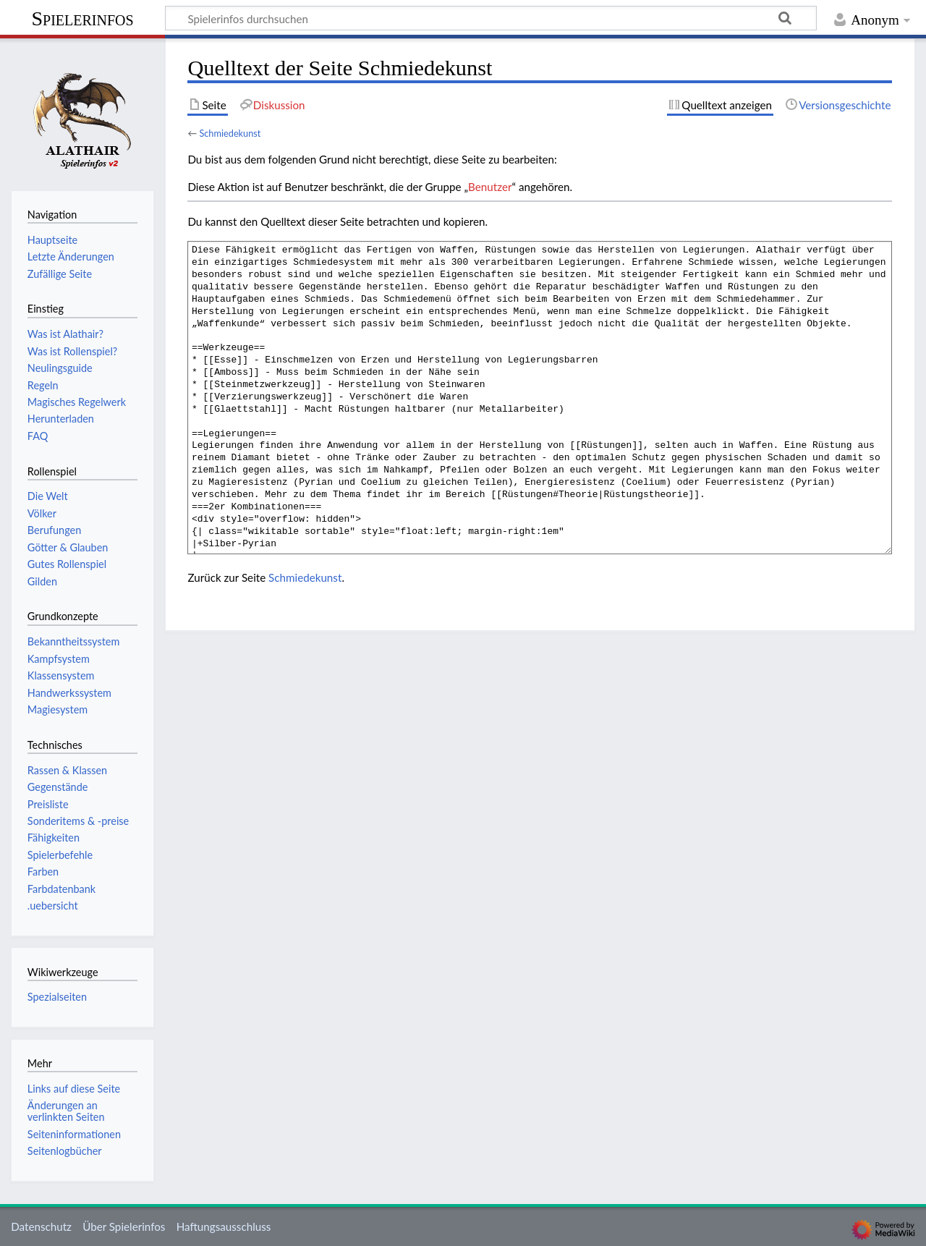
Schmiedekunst (229, 133)
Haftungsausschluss (224, 1226)
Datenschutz (41, 1226)
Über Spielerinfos (123, 1226)
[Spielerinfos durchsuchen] (491, 18)
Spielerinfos (82, 18)
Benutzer (489, 186)
